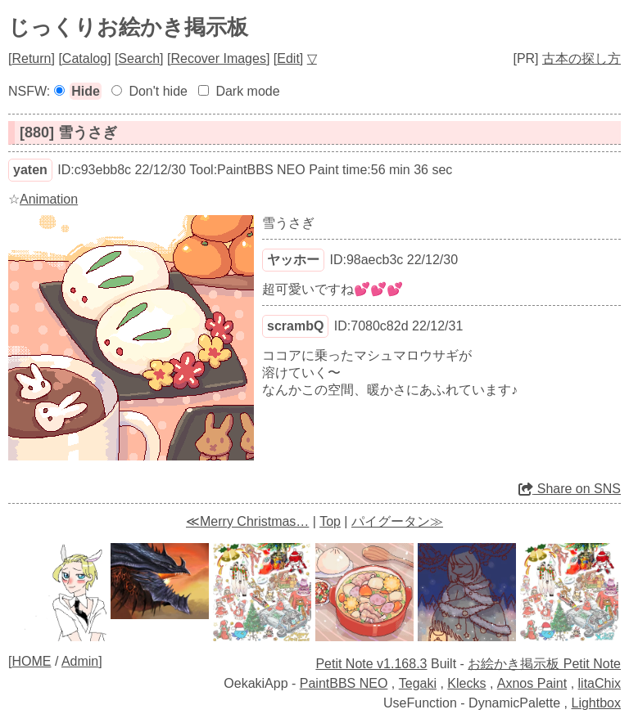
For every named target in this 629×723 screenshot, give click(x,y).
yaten (30, 170)
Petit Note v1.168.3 (371, 664)
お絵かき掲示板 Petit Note (544, 664)
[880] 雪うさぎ (68, 132)
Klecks (466, 683)
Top (330, 521)
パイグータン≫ (397, 521)
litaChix (599, 683)
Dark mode (247, 91)
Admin (79, 661)
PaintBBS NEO (344, 683)
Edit (288, 58)
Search (139, 58)
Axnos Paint (532, 683)
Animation (49, 199)
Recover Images (218, 58)
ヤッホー (293, 260)
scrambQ (295, 326)
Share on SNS (569, 489)
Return (31, 58)
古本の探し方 (581, 58)
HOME (31, 661)
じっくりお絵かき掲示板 (128, 27)
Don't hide (158, 91)
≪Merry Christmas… (247, 521)
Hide (85, 91)
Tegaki (418, 683)
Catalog (84, 58)
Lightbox (597, 703)
